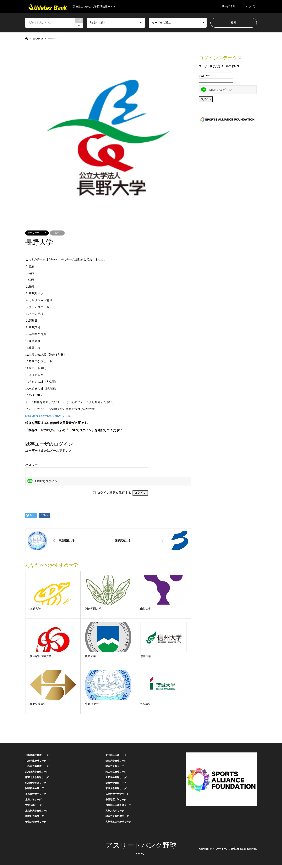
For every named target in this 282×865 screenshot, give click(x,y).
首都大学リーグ (33, 805)
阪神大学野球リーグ (116, 783)
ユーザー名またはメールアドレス (48, 450)
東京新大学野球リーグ (36, 810)
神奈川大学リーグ (34, 816)
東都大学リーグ (33, 799)
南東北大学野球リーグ (36, 777)
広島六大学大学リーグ (117, 794)
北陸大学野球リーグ (35, 783)
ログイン (251, 6)
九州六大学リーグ (115, 810)
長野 (57, 233)
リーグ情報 (228, 6)
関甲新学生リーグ (37, 233)
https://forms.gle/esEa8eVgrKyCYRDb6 (48, 415)
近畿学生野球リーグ (116, 777)
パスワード (33, 465)
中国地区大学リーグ (116, 799)
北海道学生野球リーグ (36, 755)
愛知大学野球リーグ (116, 760)
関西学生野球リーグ (116, 771)
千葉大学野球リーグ (35, 821)
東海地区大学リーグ (116, 755)
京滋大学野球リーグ (116, 788)
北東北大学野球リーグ (36, 771)
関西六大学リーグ (115, 766)
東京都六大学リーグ (35, 794)
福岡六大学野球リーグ (117, 816)
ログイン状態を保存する (114, 492)
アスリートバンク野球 (141, 845)
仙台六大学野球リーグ (36, 766)
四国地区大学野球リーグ (118, 805)
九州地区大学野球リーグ (118, 821)
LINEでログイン (42, 481)
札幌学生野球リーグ (35, 760)
